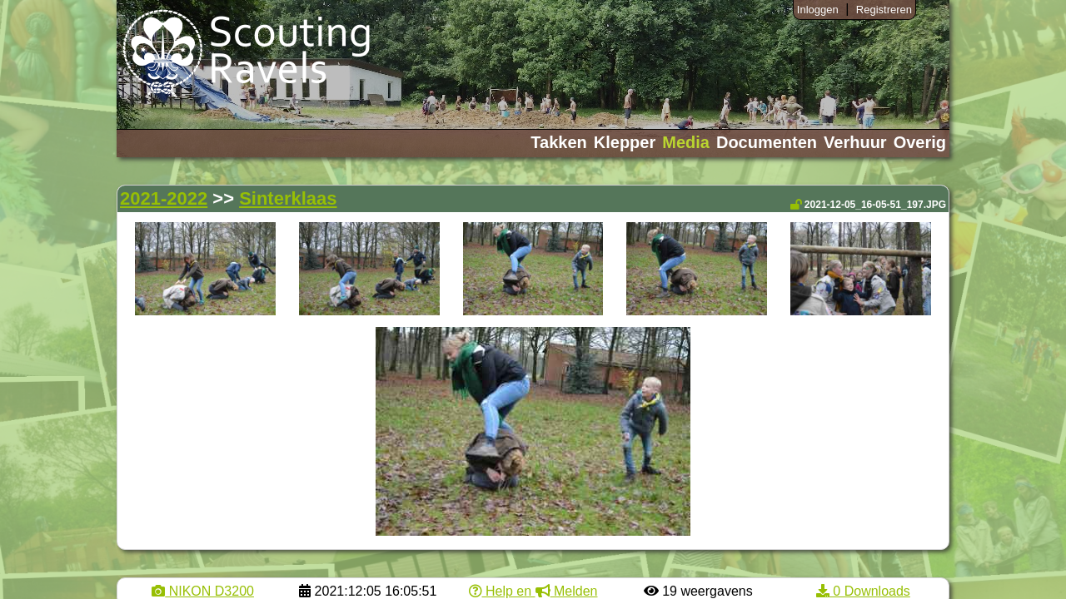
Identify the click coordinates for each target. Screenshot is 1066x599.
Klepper (624, 142)
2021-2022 (163, 198)
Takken (558, 142)
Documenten (766, 142)
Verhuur (855, 142)
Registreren (884, 9)
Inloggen (818, 9)
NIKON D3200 (203, 591)
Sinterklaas (287, 198)
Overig (920, 142)
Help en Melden (533, 591)
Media (686, 142)
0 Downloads (863, 591)
